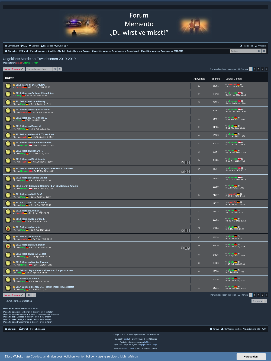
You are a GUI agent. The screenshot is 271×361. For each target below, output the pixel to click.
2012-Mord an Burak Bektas (31, 254)
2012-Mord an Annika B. (29, 210)
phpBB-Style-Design (149, 345)
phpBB (126, 339)
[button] (266, 69)
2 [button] (254, 69)
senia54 (19, 63)
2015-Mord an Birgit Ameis (30, 159)
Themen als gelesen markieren (223, 69)
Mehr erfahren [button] (129, 356)
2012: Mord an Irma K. (28, 278)
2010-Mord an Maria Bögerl (31, 244)
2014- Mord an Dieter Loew (30, 85)
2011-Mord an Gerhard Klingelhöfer (35, 93)
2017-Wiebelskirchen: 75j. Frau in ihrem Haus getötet (45, 287)
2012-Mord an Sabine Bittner (31, 177)
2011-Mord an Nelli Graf (29, 194)
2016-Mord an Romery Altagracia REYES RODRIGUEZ (45, 168)
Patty (36, 63)
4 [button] (262, 69)
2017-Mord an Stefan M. (29, 236)
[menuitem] (23, 46)
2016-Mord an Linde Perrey (31, 101)
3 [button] (258, 69)
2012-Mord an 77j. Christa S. (31, 118)
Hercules (28, 63)
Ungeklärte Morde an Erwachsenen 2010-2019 (39, 59)
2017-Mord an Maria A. (28, 227)
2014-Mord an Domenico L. (30, 219)
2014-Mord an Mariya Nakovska (33, 109)
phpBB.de (147, 342)
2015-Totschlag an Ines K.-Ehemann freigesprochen (44, 270)
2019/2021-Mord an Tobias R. (31, 202)
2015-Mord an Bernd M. (28, 126)
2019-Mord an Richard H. (29, 151)
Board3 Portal (128, 348)
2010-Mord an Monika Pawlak (32, 262)
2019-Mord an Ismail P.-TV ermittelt (35, 134)
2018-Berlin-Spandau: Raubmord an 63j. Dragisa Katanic (47, 186)
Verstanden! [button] (251, 356)
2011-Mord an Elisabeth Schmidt (33, 142)
